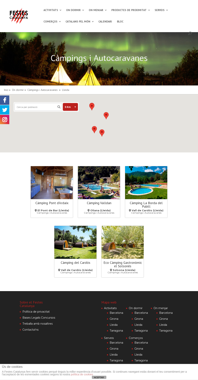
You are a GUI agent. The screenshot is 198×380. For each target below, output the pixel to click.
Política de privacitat (36, 311)
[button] (106, 115)
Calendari (105, 21)
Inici (6, 90)
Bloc (120, 21)
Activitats (51, 10)
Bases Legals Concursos (38, 317)
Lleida (65, 90)
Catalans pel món (78, 21)
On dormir (73, 10)
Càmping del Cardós (75, 262)
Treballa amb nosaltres (37, 323)
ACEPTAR (99, 377)
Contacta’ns (30, 329)
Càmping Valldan (99, 203)
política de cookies (82, 374)
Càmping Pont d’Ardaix (51, 203)
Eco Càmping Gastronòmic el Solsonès (122, 264)
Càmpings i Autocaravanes (42, 90)
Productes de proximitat (129, 10)
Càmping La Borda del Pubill (146, 205)
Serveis (160, 10)
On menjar (96, 10)
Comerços (50, 21)
